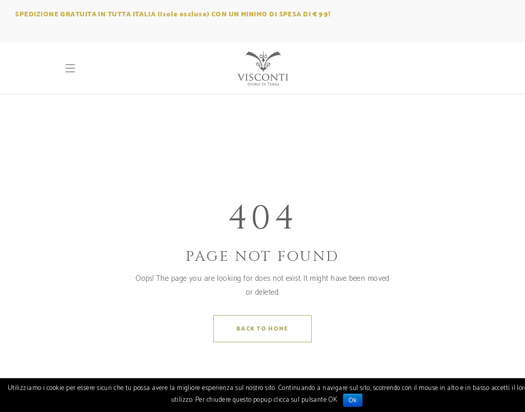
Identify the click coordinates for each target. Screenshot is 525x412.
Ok (353, 400)
